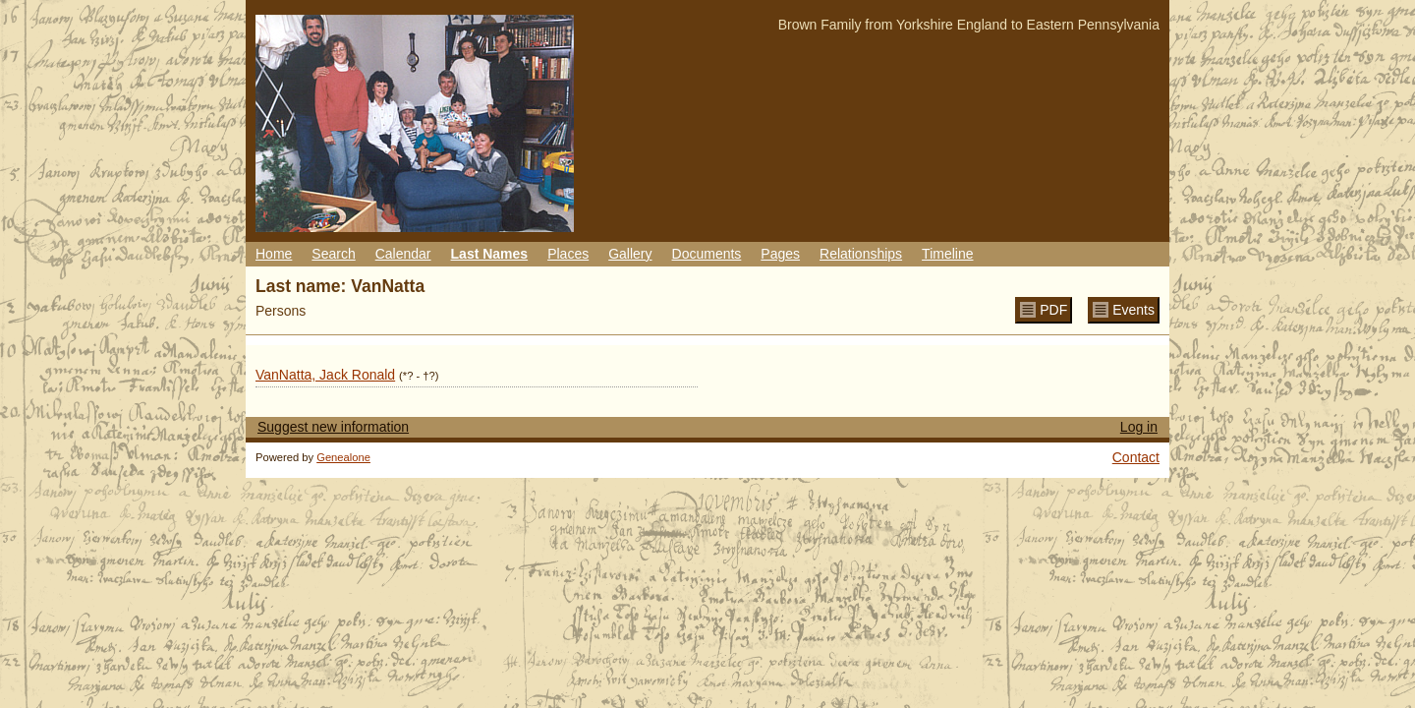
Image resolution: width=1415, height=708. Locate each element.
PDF (1053, 310)
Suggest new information (333, 427)
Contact (1136, 457)
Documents (707, 254)
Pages (780, 254)
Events (1133, 310)
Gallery (629, 254)
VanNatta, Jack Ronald (325, 375)
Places (568, 254)
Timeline (947, 254)
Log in (1139, 427)
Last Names (490, 254)
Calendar (403, 254)
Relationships (861, 254)
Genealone (343, 457)
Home (273, 254)
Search (333, 254)
